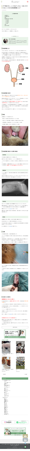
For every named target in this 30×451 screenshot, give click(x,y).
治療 (5, 24)
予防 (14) (5, 394)
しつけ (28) (6, 391)
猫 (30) (5, 384)
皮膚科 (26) (6, 399)
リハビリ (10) (6, 413)
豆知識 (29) (6, 383)
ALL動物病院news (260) (7, 380)
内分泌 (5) (5, 410)
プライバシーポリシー (15, 449)
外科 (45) (5, 403)
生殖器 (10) (6, 409)
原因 (5, 17)
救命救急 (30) (6, 406)
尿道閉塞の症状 (6, 16)
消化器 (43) (6, 405)
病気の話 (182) (5, 397)
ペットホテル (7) (6, 393)
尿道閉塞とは (6, 15)
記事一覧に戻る (15, 327)
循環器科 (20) (6, 401)
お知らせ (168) (6, 395)
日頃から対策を (6, 25)
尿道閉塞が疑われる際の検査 (8, 18)
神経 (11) (5, 408)
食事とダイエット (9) (7, 390)
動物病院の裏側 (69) (7, 385)
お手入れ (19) (6, 389)
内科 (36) (5, 404)
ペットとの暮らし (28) (7, 382)
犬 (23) (5, 381)
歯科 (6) (5, 398)
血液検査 (7, 22)
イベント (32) (6, 387)
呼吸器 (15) (6, 407)
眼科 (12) (5, 402)
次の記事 (26, 374)
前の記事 (4, 374)
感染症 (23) (6, 412)
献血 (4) (5, 392)
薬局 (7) (5, 388)
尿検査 (6, 23)
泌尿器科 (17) (6, 400)
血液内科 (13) (6, 411)
